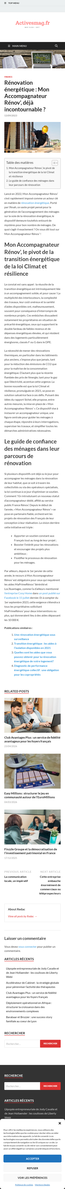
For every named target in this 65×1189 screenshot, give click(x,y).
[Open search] (56, 46)
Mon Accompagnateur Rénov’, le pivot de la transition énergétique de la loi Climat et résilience (32, 172)
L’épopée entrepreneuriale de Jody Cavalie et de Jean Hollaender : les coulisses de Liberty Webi (32, 972)
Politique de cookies (24, 1184)
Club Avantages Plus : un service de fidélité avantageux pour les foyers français (32, 739)
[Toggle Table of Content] (53, 163)
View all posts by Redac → (22, 916)
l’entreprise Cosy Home (18, 593)
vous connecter (27, 946)
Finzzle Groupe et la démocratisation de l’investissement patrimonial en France (30, 851)
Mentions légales (42, 1184)
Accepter (32, 1158)
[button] (60, 1123)
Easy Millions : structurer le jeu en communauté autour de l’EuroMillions (29, 795)
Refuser (32, 1168)
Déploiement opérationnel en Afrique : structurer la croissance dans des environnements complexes (29, 1007)
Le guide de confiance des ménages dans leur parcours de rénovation (31, 182)
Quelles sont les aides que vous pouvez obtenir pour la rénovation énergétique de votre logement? (35, 657)
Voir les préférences (32, 1177)
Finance (8, 77)
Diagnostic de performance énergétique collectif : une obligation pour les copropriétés (36, 670)
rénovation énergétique (35, 202)
